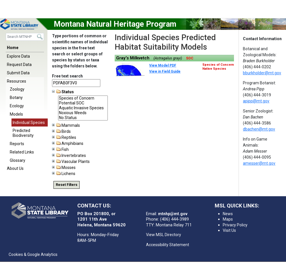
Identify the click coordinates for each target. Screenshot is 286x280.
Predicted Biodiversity (23, 133)
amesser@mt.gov (259, 163)
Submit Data (18, 73)
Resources (16, 81)
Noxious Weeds (82, 112)
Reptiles (64, 137)
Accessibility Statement (167, 244)
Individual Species (29, 122)
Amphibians (67, 143)
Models (16, 114)
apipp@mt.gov (256, 101)
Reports (17, 143)
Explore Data (18, 56)
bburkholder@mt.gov (262, 73)
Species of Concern (82, 98)
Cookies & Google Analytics (33, 254)
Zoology (17, 89)
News (228, 213)
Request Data (19, 64)
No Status (82, 117)
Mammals (66, 125)
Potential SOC (82, 103)
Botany (16, 97)
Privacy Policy (235, 225)
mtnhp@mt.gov (172, 213)
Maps (228, 219)
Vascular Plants (71, 161)
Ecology (17, 106)
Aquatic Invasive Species (82, 108)
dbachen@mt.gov (259, 129)
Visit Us (229, 230)
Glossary (17, 160)
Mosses (64, 167)
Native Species (214, 69)
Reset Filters (66, 185)
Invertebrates (69, 155)
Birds (61, 131)
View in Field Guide (165, 71)
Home (12, 47)
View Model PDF (162, 65)
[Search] (25, 37)
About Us (15, 168)
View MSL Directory (163, 234)
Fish (60, 149)
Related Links (22, 152)
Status (63, 92)
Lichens (63, 173)
